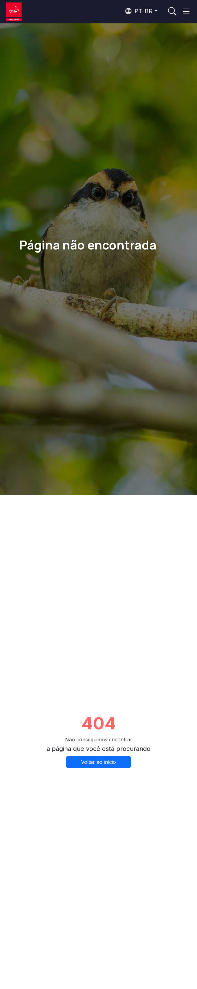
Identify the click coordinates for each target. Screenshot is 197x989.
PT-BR (139, 11)
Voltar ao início (98, 762)
